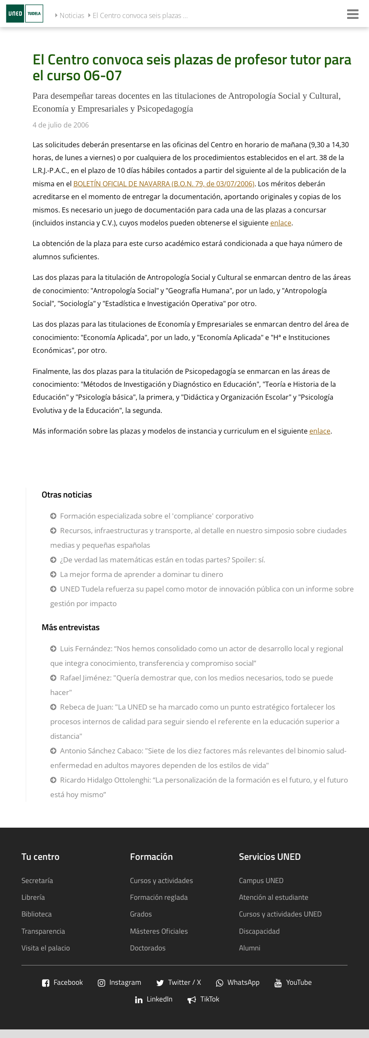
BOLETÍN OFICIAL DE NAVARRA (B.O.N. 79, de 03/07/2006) (163, 183)
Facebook (62, 982)
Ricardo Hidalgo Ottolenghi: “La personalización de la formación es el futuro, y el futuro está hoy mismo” (199, 787)
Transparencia (43, 931)
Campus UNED (261, 880)
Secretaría (37, 880)
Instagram (119, 982)
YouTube (293, 982)
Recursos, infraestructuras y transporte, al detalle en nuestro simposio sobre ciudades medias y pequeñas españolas (198, 537)
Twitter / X (178, 982)
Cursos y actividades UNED (280, 913)
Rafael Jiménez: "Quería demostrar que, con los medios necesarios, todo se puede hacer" (191, 685)
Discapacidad (259, 931)
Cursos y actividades (161, 880)
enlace (280, 223)
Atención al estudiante (274, 897)
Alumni (249, 947)
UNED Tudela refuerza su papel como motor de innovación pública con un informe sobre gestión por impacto (202, 596)
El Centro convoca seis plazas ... (140, 15)
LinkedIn (153, 998)
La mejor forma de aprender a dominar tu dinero (141, 574)
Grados (141, 913)
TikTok (203, 998)
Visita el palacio (45, 947)
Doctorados (148, 947)
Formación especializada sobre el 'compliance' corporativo (157, 516)
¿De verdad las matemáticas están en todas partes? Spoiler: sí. (162, 560)
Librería (33, 897)
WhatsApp (238, 982)
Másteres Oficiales (159, 931)
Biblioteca (36, 913)
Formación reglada (159, 897)
